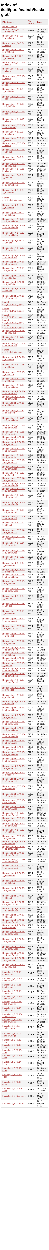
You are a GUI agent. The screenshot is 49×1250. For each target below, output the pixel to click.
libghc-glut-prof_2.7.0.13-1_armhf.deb (13, 570)
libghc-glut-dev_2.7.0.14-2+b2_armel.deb (13, 544)
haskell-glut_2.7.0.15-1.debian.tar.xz (12, 1003)
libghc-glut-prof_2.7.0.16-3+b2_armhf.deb (13, 443)
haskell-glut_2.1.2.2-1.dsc (13, 1103)
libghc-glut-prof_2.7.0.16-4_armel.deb (13, 358)
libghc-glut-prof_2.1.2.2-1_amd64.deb (13, 564)
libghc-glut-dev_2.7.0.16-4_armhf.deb (13, 366)
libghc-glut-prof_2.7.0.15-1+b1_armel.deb (13, 716)
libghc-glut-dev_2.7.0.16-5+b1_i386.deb (13, 801)
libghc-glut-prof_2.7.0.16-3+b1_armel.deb (13, 397)
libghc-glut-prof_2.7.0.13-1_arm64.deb (13, 702)
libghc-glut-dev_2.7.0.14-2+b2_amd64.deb (13, 627)
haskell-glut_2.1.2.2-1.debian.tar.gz (11, 1027)
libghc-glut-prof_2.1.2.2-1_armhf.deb (13, 191)
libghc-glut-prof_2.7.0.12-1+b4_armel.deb (13, 824)
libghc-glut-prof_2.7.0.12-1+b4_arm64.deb (13, 484)
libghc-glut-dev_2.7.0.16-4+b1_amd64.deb (13, 814)
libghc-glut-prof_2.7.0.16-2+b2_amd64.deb (13, 933)
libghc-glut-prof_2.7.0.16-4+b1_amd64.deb (13, 903)
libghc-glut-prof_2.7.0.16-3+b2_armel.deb (13, 392)
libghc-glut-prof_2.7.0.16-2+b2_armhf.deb (13, 297)
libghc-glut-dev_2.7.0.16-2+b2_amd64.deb (13, 681)
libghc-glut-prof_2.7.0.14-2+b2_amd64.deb (13, 909)
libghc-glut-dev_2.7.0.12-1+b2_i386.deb (13, 831)
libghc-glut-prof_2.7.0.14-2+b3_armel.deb (13, 748)
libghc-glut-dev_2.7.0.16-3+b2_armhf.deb (13, 490)
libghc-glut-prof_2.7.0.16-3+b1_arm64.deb (13, 648)
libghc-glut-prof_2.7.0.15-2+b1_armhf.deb (13, 760)
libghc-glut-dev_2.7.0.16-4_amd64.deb (13, 787)
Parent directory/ (9, 26)
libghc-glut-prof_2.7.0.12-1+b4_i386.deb (13, 959)
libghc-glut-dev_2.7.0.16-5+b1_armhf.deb (13, 344)
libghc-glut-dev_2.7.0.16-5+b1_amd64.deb (13, 819)
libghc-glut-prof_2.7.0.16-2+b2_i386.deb (13, 277)
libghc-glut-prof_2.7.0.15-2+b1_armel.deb (13, 742)
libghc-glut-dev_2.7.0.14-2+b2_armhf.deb (13, 531)
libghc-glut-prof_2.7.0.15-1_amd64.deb (13, 874)
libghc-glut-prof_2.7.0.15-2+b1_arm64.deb (13, 709)
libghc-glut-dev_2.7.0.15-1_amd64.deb (13, 612)
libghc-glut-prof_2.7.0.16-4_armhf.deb (13, 404)
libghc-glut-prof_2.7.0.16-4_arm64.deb (13, 635)
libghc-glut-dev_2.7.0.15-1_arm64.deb (13, 373)
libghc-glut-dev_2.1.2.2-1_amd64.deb (13, 411)
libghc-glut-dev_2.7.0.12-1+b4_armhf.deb (13, 461)
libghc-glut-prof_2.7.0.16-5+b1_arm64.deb (13, 669)
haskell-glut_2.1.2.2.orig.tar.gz (12, 199)
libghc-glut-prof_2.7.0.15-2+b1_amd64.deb (13, 854)
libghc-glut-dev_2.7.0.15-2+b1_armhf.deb (13, 496)
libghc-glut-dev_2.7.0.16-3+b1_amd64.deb (13, 723)
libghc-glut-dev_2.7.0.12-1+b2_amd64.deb (13, 867)
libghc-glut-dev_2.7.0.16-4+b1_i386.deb (13, 165)
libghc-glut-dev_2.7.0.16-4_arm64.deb (13, 696)
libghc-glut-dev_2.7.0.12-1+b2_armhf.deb (13, 467)
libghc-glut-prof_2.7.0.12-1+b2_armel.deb (13, 795)
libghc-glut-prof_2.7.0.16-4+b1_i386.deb (13, 332)
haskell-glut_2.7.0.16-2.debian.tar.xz (12, 992)
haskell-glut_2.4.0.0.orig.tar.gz (12, 351)
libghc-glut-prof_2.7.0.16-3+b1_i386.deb (13, 283)
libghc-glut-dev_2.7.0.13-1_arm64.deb (13, 474)
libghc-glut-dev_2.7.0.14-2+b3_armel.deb (13, 479)
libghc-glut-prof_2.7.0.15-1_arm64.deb (13, 688)
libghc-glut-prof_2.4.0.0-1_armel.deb (13, 57)
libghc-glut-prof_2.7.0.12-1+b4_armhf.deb (13, 659)
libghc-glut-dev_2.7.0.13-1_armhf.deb (13, 380)
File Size (30, 22)
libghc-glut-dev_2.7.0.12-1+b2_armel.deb (13, 551)
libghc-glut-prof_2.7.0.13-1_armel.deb (13, 773)
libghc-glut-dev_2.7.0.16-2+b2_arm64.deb (13, 184)
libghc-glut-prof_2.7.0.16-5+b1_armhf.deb (13, 263)
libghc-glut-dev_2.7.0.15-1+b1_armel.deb (13, 450)
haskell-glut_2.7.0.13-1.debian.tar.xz (12, 1015)
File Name (7, 22)
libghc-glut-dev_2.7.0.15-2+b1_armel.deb (13, 426)
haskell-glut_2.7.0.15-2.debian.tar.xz (12, 997)
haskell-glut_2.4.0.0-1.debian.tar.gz (11, 1034)
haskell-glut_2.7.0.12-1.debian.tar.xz (12, 1020)
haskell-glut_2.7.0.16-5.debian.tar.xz (12, 979)
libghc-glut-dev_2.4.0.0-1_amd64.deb (13, 158)
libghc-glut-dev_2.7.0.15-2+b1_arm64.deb (13, 386)
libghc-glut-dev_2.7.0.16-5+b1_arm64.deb (13, 753)
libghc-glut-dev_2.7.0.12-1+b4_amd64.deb (13, 860)
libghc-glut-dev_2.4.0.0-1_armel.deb (13, 37)
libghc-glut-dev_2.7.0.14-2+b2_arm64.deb (13, 419)
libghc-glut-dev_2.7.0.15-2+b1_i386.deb (13, 582)
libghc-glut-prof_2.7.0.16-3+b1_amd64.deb (13, 921)
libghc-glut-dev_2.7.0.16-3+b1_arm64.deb (13, 576)
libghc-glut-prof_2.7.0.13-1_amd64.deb (13, 842)
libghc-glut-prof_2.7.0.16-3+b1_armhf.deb (13, 438)
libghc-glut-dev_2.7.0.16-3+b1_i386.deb (13, 126)
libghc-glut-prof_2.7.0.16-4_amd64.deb (13, 882)
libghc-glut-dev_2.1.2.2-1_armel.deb (13, 133)
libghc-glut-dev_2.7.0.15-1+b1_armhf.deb (13, 511)
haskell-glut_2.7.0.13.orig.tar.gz (13, 316)
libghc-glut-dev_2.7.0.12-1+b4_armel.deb (13, 558)
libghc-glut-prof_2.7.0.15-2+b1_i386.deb (13, 889)
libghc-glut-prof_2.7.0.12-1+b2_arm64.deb (13, 503)
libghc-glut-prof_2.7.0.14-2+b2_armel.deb (13, 808)
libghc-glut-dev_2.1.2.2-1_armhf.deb (13, 90)
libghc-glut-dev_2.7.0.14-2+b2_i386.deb (13, 642)
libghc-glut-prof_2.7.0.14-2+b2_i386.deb (13, 940)
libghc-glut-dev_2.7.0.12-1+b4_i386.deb (13, 837)
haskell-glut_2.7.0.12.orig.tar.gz (13, 303)
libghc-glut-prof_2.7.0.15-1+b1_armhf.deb (13, 767)
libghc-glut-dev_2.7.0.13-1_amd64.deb (13, 654)
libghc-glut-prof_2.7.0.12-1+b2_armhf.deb (13, 620)
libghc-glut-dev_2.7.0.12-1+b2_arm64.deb (13, 234)
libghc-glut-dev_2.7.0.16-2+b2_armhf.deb (13, 269)
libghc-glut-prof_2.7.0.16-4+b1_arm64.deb (13, 675)
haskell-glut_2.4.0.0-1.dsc (13, 1096)
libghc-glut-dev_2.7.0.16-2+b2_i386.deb (13, 105)
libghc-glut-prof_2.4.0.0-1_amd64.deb (13, 214)
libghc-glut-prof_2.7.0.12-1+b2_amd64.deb (13, 948)
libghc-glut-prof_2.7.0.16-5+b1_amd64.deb (13, 848)
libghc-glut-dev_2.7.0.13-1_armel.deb (13, 537)
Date (39, 22)
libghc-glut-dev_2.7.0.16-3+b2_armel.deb (13, 433)
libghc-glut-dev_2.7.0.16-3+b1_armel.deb (13, 456)
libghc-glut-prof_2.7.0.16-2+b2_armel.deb (13, 256)
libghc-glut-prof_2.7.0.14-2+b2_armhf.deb (13, 780)
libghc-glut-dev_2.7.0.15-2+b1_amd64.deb (13, 590)
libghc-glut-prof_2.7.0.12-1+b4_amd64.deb (13, 954)
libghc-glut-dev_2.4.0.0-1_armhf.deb (13, 30)
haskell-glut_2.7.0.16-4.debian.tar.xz (12, 973)
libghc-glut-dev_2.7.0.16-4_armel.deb (13, 338)
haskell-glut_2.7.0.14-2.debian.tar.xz (12, 1009)
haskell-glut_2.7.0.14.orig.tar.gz (13, 310)
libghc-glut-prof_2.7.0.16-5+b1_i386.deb (13, 926)
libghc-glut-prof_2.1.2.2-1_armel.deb (13, 206)
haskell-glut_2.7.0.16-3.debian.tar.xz (12, 986)
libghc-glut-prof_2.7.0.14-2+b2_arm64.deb (13, 729)
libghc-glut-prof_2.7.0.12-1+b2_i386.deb (13, 966)
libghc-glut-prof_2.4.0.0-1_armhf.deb (13, 51)
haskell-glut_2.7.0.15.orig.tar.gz (13, 326)
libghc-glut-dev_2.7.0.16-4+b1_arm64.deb (13, 735)
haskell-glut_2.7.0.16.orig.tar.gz (13, 321)
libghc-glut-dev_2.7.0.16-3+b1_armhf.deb (13, 517)
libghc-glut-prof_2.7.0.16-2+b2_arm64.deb (13, 226)
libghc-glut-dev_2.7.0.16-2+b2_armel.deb (13, 249)
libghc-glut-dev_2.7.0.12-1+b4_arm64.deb (13, 220)
